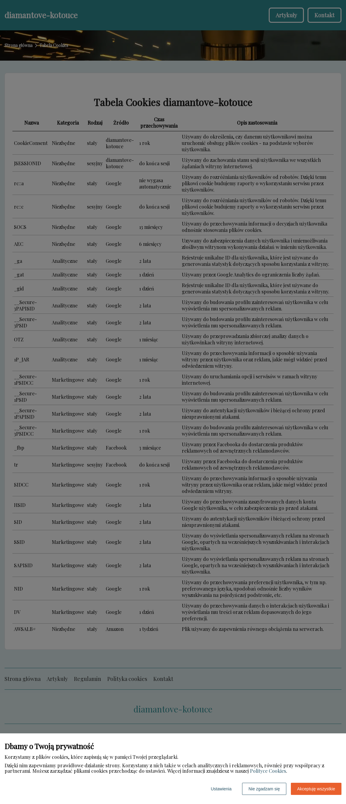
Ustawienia (221, 788)
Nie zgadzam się (264, 788)
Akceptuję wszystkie (316, 788)
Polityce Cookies (268, 771)
